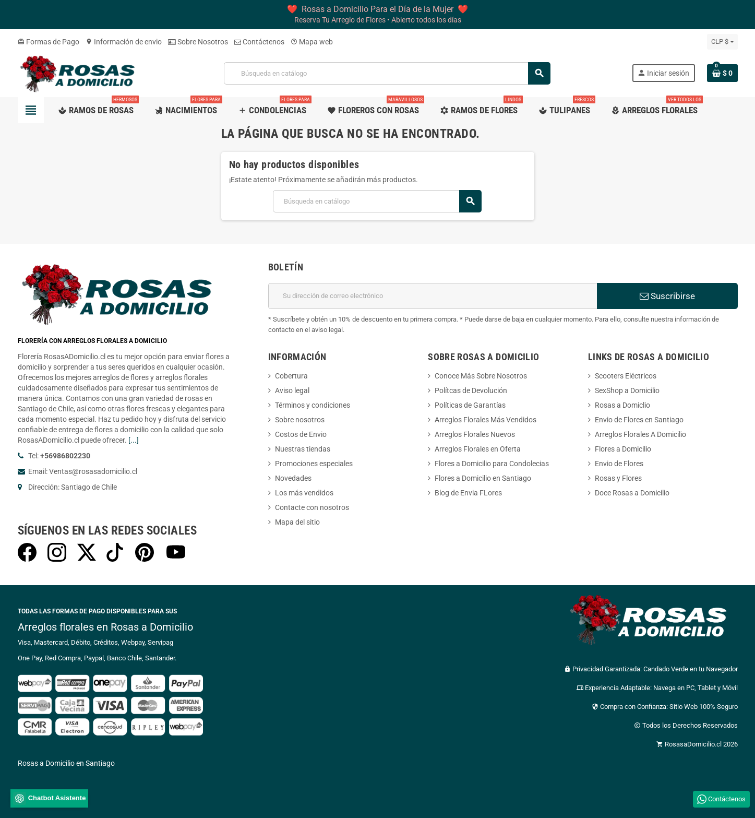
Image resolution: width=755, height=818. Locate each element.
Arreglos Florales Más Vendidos (485, 420)
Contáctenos (259, 42)
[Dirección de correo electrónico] (432, 296)
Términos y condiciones (312, 405)
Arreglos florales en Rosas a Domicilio (105, 627)
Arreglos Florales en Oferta (478, 449)
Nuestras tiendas (302, 449)
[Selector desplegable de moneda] (722, 42)
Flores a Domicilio (623, 449)
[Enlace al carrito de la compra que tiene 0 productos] (722, 73)
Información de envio (124, 42)
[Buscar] (387, 73)
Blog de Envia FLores (468, 493)
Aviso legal (292, 390)
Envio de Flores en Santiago (639, 420)
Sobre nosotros (300, 420)
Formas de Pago (48, 42)
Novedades (293, 478)
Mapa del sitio (297, 522)
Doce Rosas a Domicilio (632, 493)
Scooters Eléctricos (625, 376)
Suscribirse (667, 296)
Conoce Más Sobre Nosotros (481, 376)
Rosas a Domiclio (622, 405)
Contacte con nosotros (312, 507)
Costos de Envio (301, 434)
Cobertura (291, 376)
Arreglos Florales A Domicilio (640, 434)
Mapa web (312, 42)
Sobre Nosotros (198, 42)
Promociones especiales (314, 463)
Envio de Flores (619, 463)
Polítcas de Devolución (471, 390)
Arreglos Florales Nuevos (475, 434)
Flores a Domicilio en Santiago (483, 478)
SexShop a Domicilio (627, 390)
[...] (133, 440)
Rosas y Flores (618, 478)
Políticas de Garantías (470, 405)
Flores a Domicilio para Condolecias (492, 463)
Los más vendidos (304, 493)
